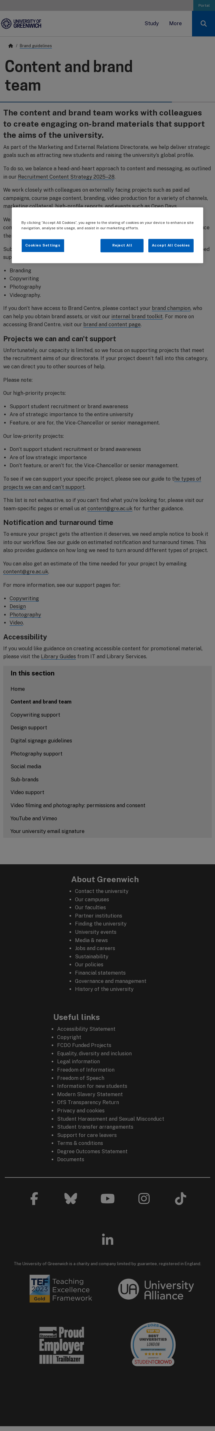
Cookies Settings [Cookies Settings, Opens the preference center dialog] (42, 245)
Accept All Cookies (171, 245)
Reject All (122, 245)
